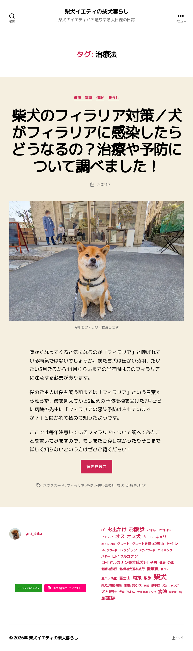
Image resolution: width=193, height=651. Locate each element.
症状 (142, 485)
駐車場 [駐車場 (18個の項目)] (108, 598)
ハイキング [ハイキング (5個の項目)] (164, 550)
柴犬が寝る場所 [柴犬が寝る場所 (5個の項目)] (111, 585)
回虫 (98, 485)
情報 (100, 98)
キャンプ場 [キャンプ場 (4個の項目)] (108, 544)
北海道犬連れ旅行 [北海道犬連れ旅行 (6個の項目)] (132, 569)
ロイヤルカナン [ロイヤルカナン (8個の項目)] (125, 556)
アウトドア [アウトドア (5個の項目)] (165, 530)
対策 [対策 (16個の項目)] (136, 578)
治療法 (131, 485)
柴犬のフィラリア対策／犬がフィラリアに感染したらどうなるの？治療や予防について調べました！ (96, 140)
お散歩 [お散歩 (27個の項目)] (136, 529)
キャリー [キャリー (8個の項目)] (162, 536)
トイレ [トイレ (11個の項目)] (172, 543)
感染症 (109, 485)
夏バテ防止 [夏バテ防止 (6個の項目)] (109, 578)
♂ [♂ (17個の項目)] (103, 529)
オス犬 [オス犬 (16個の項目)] (134, 536)
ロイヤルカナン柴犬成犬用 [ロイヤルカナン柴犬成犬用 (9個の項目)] (124, 562)
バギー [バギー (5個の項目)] (105, 556)
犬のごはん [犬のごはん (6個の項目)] (127, 592)
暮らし (113, 98)
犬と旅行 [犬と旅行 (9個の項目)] (109, 591)
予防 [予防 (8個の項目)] (153, 562)
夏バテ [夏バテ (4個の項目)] (165, 569)
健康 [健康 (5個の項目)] (162, 563)
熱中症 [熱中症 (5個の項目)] (155, 585)
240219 (103, 184)
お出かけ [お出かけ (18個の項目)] (116, 529)
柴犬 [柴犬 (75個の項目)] (159, 577)
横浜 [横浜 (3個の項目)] (146, 585)
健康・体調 (83, 98)
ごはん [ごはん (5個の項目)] (151, 530)
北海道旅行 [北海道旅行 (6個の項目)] (109, 569)
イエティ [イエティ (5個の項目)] (107, 537)
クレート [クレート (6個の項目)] (123, 543)
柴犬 (120, 485)
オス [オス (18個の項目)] (120, 536)
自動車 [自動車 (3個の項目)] (173, 592)
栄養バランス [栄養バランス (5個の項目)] (132, 585)
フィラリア (75, 485)
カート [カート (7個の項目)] (148, 537)
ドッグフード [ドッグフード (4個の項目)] (109, 550)
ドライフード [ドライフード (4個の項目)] (147, 550)
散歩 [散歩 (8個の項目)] (147, 578)
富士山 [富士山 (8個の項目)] (124, 578)
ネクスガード (54, 485)
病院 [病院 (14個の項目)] (162, 591)
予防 (89, 485)
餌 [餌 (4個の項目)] (180, 592)
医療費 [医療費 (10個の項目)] (152, 568)
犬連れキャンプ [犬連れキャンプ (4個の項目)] (146, 592)
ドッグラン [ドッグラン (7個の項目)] (128, 550)
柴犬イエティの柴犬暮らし (96, 11)
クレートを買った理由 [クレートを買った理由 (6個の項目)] (148, 543)
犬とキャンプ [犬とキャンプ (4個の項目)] (170, 586)
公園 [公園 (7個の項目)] (170, 562)
